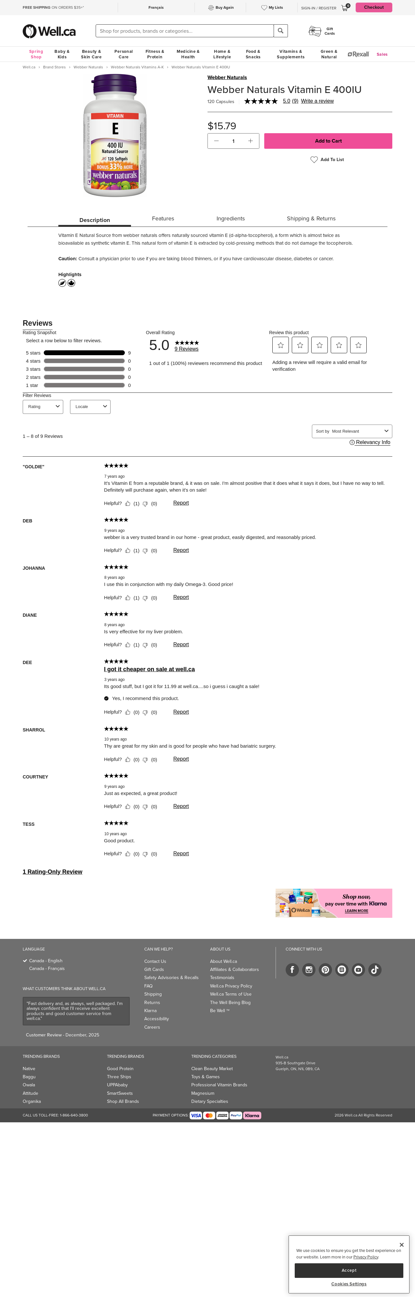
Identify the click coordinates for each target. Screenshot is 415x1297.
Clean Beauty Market (212, 1068)
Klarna (150, 1010)
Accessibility (156, 1018)
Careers (152, 1027)
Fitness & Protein (155, 54)
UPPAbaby (117, 1084)
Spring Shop (36, 54)
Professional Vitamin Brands (219, 1084)
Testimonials (222, 977)
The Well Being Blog (230, 1002)
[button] (216, 141)
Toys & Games (205, 1076)
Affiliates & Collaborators (234, 969)
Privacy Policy (365, 1257)
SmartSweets (120, 1093)
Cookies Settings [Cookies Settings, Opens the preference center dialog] (349, 1284)
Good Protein (120, 1068)
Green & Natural (329, 54)
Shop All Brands (123, 1101)
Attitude (30, 1093)
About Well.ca (223, 961)
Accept (349, 1270)
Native (29, 1068)
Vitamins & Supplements (291, 54)
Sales (382, 54)
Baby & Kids (61, 54)
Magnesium (202, 1093)
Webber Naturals (227, 77)
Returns (152, 1002)
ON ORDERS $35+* (53, 7)
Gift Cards (154, 969)
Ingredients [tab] (231, 218)
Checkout (374, 7)
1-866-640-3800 (74, 1115)
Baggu (29, 1076)
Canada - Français (47, 968)
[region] (349, 1264)
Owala (29, 1084)
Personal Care (123, 54)
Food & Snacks (253, 54)
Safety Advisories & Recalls (171, 977)
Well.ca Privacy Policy (231, 986)
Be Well (220, 1010)
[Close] (402, 1245)
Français (156, 7)
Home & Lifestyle (222, 54)
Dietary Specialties (209, 1101)
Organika (32, 1101)
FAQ (148, 986)
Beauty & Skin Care (91, 54)
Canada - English (46, 960)
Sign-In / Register (318, 8)
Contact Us (155, 961)
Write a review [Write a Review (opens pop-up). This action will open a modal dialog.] (317, 101)
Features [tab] (163, 218)
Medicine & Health (188, 54)
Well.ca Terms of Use (231, 994)
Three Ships (119, 1076)
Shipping (153, 994)
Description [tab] (94, 220)
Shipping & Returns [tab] (311, 218)
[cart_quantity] (233, 141)
